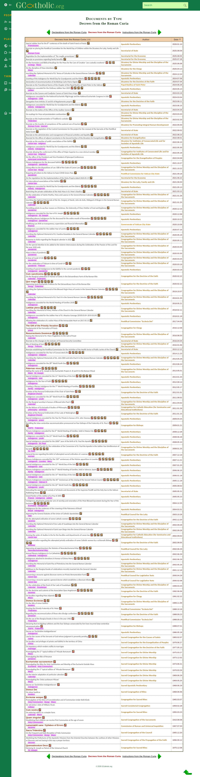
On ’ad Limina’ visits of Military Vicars (40, 705)
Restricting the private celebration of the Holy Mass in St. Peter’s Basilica (54, 191)
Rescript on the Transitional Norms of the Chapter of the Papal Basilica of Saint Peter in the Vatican (64, 85)
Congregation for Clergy (131, 328)
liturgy (41, 170)
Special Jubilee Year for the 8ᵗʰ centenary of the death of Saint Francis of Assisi (56, 43)
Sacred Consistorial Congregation (135, 706)
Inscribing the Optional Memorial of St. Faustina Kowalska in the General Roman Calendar (60, 234)
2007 (174, 455)
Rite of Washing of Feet (35, 344)
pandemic (43, 164)
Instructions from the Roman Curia (139, 32)
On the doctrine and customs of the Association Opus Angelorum (51, 590)
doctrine (31, 521)
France (31, 498)
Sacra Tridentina (34, 730)
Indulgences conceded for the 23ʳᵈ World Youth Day (46, 436)
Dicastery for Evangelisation (133, 138)
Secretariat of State (129, 50)
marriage (32, 649)
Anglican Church (35, 394)
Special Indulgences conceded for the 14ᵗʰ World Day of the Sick (50, 475)
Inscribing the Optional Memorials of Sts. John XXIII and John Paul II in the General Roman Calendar (64, 358)
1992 (174, 591)
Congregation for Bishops (132, 425)
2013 (174, 364)
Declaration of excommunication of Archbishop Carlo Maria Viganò (52, 82)
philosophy (33, 410)
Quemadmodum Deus (37, 745)
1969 (174, 675)
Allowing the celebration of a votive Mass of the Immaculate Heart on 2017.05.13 (57, 320)
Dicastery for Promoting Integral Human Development (145, 125)
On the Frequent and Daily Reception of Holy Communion (48, 733)
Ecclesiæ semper (34, 697)
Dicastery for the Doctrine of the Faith (137, 81)
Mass (38, 65)
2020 (174, 209)
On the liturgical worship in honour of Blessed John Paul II (48, 402)
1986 (174, 632)
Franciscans (33, 46)
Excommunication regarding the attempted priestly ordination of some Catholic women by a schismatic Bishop (68, 540)
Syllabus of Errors (54, 725)
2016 (174, 328)
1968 (174, 686)
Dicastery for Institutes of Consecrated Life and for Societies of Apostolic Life (143, 142)
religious (42, 143)
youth (41, 399)
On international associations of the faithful (43, 181)
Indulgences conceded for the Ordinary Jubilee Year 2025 (48, 88)
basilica (31, 605)
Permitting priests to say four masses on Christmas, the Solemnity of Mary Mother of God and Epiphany (66, 208)
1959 (174, 706)
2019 (174, 291)
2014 (174, 353)
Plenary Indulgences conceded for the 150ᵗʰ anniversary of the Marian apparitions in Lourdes (62, 459)
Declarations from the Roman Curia (69, 32)
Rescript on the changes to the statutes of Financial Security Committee (53, 341)
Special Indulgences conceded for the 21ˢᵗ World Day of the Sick (50, 376)
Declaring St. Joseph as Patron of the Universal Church (47, 748)
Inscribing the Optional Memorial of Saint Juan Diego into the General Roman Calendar (59, 529)
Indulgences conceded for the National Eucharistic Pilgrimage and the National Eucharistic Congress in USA (67, 96)
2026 (174, 44)
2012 (174, 382)
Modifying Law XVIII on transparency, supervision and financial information (55, 223)
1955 (174, 712)
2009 (174, 419)
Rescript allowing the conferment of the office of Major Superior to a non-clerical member (61, 152)
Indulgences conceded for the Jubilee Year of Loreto (46, 229)
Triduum (41, 266)
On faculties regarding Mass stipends (40, 595)
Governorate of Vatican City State (135, 224)
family (31, 389)
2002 (174, 520)
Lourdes (42, 461)
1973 (174, 658)
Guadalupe (42, 587)
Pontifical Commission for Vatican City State (140, 173)
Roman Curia (34, 53)
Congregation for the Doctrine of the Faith (139, 276)
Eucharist (32, 506)
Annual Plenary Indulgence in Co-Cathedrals (43, 553)
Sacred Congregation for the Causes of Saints (140, 637)
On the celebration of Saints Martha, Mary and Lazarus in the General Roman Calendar (59, 195)
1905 (174, 733)
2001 (174, 570)
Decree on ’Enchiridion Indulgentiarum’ (41, 631)
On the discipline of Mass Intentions (40, 68)
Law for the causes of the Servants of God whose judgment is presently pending (57, 636)
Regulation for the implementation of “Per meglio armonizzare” (50, 56)
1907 (174, 726)
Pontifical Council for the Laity (134, 514)
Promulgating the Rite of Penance (39, 656)
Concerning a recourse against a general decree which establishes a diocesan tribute (58, 580)
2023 (174, 101)
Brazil (30, 511)
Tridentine (32, 121)
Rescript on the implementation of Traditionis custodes (47, 119)
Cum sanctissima (34, 274)
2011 (174, 398)
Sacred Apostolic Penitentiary (134, 685)
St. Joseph (43, 215)
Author (145, 39)
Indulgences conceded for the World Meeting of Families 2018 (50, 302)
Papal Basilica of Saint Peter (133, 84)
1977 (174, 647)
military (31, 707)
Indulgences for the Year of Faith (38, 381)
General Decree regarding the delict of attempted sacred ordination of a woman (57, 454)
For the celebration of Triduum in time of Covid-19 (45, 263)
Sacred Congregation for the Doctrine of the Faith (142, 647)
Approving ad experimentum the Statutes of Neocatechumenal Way (52, 548)
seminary (42, 410)
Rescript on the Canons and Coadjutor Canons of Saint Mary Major (52, 93)
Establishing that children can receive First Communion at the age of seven (55, 720)
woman (31, 456)
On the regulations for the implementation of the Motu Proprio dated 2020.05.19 (57, 178)
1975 (174, 652)
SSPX (31, 428)
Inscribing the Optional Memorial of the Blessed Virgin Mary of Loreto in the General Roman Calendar (65, 289)
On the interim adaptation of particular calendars (45, 674)
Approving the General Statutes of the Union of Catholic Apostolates (52, 513)
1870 (174, 748)
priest (30, 330)
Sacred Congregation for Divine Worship (138, 652)
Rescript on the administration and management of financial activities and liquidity (58, 135)
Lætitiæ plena (33, 307)
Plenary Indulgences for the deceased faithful (43, 162)
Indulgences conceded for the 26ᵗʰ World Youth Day (46, 397)
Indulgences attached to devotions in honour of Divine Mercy (49, 558)
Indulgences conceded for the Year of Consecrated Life (47, 353)
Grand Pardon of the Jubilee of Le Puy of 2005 (43, 496)
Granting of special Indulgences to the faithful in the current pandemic (53, 269)
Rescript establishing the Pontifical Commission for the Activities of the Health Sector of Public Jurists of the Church (70, 349)
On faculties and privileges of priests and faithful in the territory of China (54, 641)
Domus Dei (31, 689)
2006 (174, 470)
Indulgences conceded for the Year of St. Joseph (44, 213)
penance (32, 616)
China (31, 644)
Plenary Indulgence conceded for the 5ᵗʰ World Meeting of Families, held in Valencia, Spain (61, 469)
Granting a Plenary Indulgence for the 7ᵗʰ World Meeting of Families (52, 386)
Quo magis (31, 281)
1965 (174, 700)
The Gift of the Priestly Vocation (42, 325)
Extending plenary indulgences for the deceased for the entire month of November (58, 218)
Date (176, 39)
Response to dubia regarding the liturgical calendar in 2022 (49, 239)
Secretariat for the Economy (133, 56)
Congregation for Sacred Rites (134, 699)
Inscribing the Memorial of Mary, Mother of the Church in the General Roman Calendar (60, 310)
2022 (174, 125)
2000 (174, 575)
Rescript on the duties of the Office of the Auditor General (48, 110)
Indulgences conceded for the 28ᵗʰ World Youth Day (46, 363)
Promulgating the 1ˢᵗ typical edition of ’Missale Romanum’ (48, 669)
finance (31, 226)
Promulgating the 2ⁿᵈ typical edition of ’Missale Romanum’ (48, 651)
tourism (44, 126)
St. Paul (42, 443)
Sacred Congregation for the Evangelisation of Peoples (145, 642)
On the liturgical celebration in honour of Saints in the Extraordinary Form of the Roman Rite (62, 276)
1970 (174, 670)
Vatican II (42, 482)
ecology (31, 65)
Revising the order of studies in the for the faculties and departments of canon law (58, 535)
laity (30, 516)
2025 (174, 51)
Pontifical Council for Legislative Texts (137, 575)
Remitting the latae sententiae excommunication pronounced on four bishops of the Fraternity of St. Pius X (67, 423)
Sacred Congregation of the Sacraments (138, 719)
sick (40, 378)
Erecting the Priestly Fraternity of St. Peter (42, 608)
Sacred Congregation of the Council (136, 732)
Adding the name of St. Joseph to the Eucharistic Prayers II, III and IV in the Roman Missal (60, 371)
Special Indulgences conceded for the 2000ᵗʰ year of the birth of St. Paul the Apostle (58, 441)
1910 (174, 720)
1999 (174, 586)
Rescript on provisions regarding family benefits (44, 59)
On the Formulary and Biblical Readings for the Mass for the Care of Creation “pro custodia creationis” (65, 63)
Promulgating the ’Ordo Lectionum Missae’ (42, 679)
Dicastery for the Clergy (131, 69)
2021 (174, 163)
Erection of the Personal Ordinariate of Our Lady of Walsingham (50, 413)
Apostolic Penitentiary (131, 44)
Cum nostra (32, 710)
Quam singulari (33, 717)
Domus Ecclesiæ (34, 600)
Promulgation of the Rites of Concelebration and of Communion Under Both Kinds (58, 700)
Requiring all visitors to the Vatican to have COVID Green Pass (49, 173)
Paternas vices (33, 368)
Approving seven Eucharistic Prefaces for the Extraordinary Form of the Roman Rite (58, 284)
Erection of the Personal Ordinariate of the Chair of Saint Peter (50, 391)
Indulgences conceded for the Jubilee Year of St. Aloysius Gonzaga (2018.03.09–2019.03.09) (61, 315)
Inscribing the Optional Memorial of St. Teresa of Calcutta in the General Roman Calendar (60, 73)
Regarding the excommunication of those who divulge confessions (51, 613)
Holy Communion (45, 666)
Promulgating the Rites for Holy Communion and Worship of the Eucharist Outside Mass (60, 664)
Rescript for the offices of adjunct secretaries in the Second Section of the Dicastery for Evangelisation (65, 138)
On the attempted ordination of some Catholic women (47, 519)
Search (185, 5)
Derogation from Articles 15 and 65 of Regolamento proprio (49, 101)
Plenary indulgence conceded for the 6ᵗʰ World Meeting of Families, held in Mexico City (60, 431)
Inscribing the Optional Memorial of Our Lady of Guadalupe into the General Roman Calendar (62, 524)
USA (40, 99)
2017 (174, 321)
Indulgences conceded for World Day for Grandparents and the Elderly (53, 105)
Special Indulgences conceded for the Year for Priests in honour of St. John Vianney (58, 418)
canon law (32, 143)
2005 (174, 481)
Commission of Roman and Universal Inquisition (142, 726)
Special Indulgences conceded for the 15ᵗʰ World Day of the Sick (50, 464)
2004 (174, 503)
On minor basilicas (33, 692)
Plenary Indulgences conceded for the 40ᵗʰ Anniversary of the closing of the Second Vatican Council (64, 480)
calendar (32, 75)
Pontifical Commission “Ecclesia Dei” (137, 321)
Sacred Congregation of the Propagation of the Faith (144, 740)
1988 (174, 609)
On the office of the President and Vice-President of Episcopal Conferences (55, 157)
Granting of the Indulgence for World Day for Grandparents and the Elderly (55, 78)
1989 (174, 603)
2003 (174, 514)
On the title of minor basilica (37, 603)
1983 (174, 637)
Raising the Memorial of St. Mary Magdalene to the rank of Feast (51, 336)
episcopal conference (37, 159)
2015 (174, 349)
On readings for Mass (46, 114)
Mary (49, 461)
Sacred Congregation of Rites (133, 692)
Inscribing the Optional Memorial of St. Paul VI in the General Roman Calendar (56, 297)
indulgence (33, 99)
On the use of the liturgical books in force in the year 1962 (48, 619)
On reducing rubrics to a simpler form (40, 712)
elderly (31, 107)
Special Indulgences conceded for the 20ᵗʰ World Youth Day (49, 485)
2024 (174, 74)
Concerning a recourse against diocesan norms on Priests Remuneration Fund (56, 574)
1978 (174, 642)
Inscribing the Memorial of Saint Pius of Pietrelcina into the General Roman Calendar (59, 564)
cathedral (32, 556)
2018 (174, 303)
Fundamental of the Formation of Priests (41, 328)
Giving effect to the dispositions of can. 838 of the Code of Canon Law (53, 167)
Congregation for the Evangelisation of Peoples (141, 158)
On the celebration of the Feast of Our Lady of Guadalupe (48, 585)
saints (31, 639)
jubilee (31, 90)
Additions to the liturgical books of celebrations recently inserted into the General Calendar (61, 569)
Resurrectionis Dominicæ (39, 333)
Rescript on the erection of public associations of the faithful (49, 141)
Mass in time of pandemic (36, 252)
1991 (174, 596)
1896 (174, 740)
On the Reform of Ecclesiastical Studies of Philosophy (46, 407)
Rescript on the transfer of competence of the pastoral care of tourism (53, 124)
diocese (31, 743)
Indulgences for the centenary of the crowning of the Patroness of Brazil (54, 508)
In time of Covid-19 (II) (34, 258)
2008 (174, 432)
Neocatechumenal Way (38, 550)
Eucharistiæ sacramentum (39, 661)
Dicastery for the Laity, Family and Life (138, 182)
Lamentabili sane (34, 725)
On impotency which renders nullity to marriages (45, 646)
